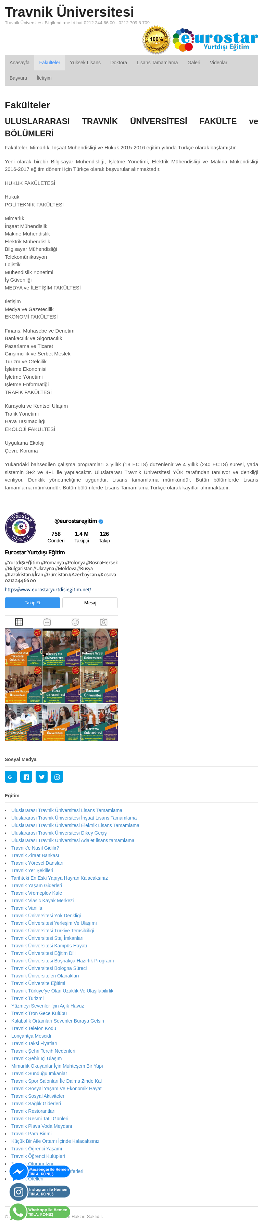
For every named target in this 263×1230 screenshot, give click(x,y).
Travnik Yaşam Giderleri (36, 885)
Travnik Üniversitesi (69, 11)
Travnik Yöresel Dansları (37, 863)
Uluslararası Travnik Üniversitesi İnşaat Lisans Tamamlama (74, 818)
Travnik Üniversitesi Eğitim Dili (43, 953)
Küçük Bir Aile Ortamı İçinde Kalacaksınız (55, 1141)
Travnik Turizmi (27, 998)
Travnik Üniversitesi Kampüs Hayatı (49, 945)
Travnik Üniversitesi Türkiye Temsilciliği (52, 930)
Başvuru (18, 78)
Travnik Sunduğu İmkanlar (39, 1073)
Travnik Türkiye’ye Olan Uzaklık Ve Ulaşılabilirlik (62, 991)
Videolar (218, 62)
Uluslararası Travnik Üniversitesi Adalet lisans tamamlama (72, 840)
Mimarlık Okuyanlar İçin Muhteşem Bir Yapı (57, 1066)
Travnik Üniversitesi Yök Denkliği (46, 915)
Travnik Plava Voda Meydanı (41, 1126)
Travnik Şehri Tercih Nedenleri (43, 1051)
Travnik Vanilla (26, 908)
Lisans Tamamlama (157, 62)
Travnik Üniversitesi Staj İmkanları (47, 938)
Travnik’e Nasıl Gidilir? (35, 848)
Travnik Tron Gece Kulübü (39, 1013)
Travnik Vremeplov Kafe (36, 893)
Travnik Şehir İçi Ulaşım (36, 1058)
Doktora (118, 62)
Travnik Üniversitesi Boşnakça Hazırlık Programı (62, 960)
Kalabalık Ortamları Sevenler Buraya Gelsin (57, 1021)
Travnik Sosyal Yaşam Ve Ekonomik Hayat (56, 1088)
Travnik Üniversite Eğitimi (38, 983)
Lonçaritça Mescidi (31, 1036)
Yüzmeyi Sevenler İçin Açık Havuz (47, 1006)
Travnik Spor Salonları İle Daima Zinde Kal (56, 1081)
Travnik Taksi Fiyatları (34, 1043)
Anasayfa (19, 62)
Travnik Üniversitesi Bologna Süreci (49, 968)
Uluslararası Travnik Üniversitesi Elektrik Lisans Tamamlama (75, 825)
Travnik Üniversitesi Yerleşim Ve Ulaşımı (54, 923)
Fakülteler (49, 62)
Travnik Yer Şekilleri (32, 870)
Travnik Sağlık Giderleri (36, 1103)
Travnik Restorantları (33, 1111)
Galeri (194, 62)
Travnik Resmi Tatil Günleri (39, 1118)
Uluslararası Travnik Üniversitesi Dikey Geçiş (59, 833)
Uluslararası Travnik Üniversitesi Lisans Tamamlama (66, 810)
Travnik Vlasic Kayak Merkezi (42, 900)
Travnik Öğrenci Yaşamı (36, 1148)
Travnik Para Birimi (31, 1133)
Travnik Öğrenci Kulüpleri (38, 1156)
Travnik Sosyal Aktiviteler (37, 1096)
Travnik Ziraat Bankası (35, 855)
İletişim (44, 78)
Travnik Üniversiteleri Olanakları (45, 975)
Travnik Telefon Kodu (33, 1028)
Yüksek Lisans (85, 62)
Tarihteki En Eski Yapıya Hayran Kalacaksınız (59, 878)
